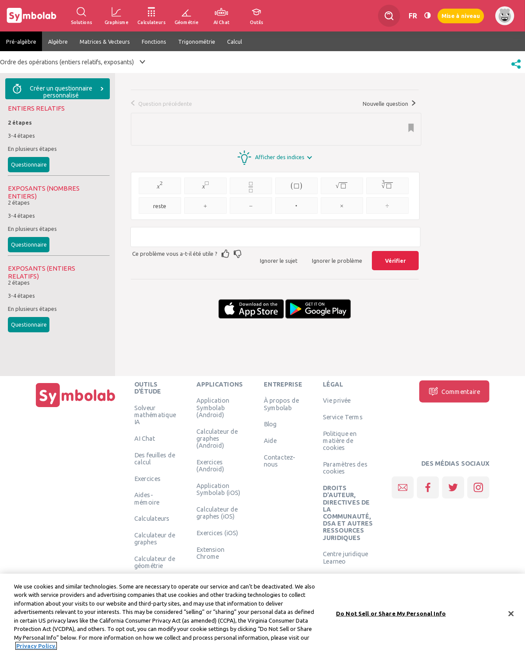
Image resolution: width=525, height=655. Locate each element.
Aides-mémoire (147, 498)
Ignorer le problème (337, 261)
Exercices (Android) (210, 465)
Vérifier (395, 261)
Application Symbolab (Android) (212, 407)
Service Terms (343, 417)
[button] (516, 69)
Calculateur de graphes (154, 539)
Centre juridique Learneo (345, 557)
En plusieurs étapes (32, 149)
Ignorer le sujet (279, 261)
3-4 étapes (21, 135)
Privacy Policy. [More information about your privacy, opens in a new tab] (36, 648)
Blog (270, 424)
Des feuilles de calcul (154, 458)
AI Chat (144, 438)
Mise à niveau (460, 15)
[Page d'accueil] (76, 407)
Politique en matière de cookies (340, 440)
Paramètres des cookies (345, 468)
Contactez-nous (279, 460)
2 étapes (20, 122)
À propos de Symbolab (281, 404)
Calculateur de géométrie (154, 562)
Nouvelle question (389, 104)
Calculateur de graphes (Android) (217, 438)
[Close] (511, 615)
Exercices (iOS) (217, 532)
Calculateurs (152, 518)
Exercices (147, 478)
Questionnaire (29, 164)
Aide (270, 440)
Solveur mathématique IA (155, 414)
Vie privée (336, 400)
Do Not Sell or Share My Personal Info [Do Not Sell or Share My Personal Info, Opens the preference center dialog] (391, 615)
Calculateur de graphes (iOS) (217, 512)
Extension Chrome (210, 553)
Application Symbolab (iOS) (218, 489)
